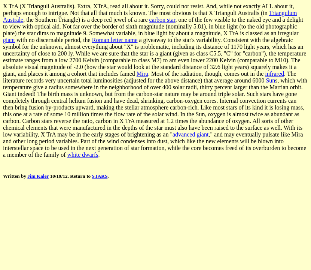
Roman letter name (115, 40)
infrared (274, 73)
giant (9, 40)
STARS (100, 176)
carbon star (162, 19)
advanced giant (190, 134)
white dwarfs (82, 155)
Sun (270, 80)
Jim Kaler (38, 176)
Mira (142, 73)
